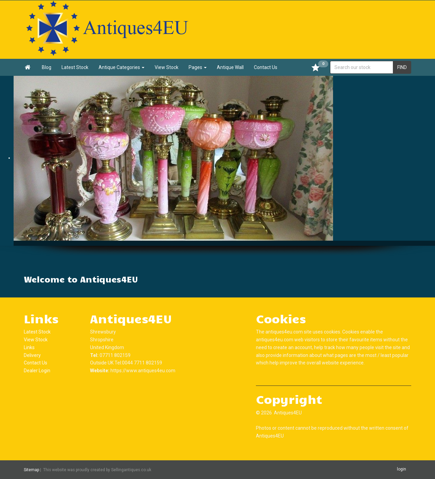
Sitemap (31, 469)
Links (29, 347)
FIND (402, 67)
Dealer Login (37, 370)
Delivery (32, 355)
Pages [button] (198, 67)
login (401, 469)
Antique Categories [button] (121, 67)
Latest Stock (75, 67)
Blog (46, 67)
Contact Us (265, 67)
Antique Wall (230, 67)
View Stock (166, 67)
